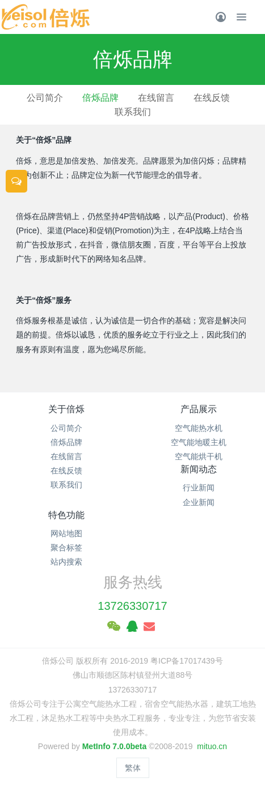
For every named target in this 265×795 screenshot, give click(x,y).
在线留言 (156, 97)
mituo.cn (212, 746)
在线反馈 (212, 97)
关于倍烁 (66, 409)
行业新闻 (198, 487)
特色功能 (66, 515)
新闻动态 (198, 469)
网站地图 (66, 533)
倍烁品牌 (100, 97)
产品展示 (198, 409)
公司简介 (45, 97)
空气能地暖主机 (198, 442)
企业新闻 (198, 502)
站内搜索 (66, 561)
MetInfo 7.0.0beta (114, 746)
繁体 (133, 767)
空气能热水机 (198, 428)
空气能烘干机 (198, 456)
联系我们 (133, 112)
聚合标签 (66, 547)
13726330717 (132, 606)
